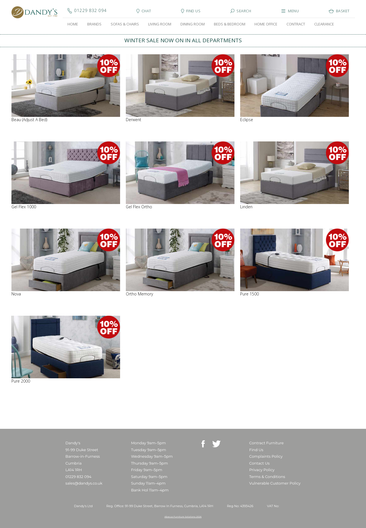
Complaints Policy (266, 456)
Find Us (256, 449)
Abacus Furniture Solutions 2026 (183, 516)
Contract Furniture (266, 443)
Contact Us (259, 463)
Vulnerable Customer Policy (275, 483)
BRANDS (94, 24)
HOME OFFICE (265, 24)
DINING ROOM (192, 24)
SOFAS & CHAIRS (125, 24)
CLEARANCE (324, 24)
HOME (72, 24)
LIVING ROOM (159, 24)
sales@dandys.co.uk (83, 483)
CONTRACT (296, 24)
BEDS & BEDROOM (229, 24)
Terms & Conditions (267, 476)
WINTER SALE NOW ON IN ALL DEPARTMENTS (183, 40)
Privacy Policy (261, 469)
